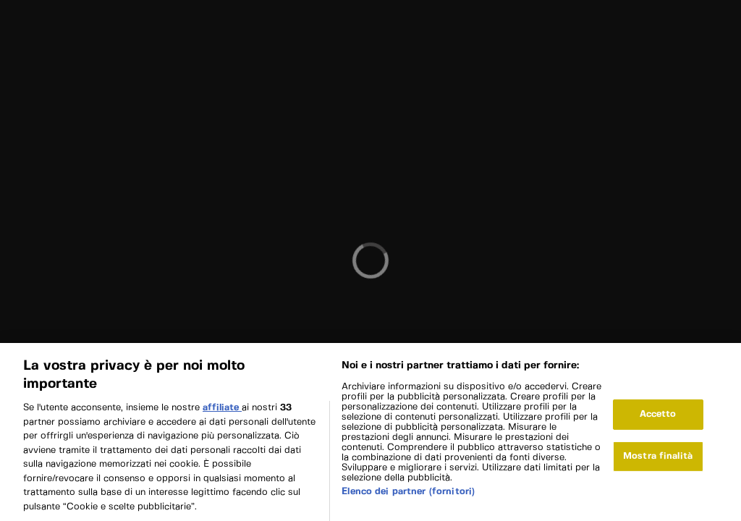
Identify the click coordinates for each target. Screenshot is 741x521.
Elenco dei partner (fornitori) (408, 495)
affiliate (222, 411)
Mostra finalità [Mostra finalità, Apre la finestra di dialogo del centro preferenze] (658, 460)
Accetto (658, 418)
